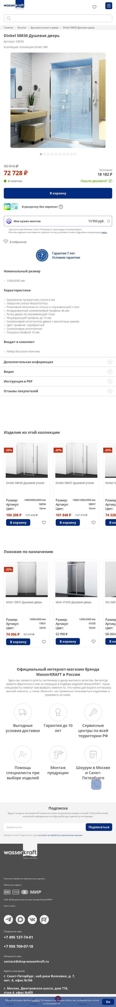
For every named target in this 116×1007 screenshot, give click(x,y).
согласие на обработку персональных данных (60, 835)
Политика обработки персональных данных (24, 878)
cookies (36, 1000)
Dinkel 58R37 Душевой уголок (75, 483)
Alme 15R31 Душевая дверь (24, 602)
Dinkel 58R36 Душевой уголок (25, 483)
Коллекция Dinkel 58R (33, 47)
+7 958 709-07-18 (18, 946)
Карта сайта (9, 905)
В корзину (58, 193)
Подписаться (99, 827)
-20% (8, 450)
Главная (8, 27)
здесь (104, 232)
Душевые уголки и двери (45, 27)
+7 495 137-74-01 (18, 937)
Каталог (21, 27)
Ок (108, 1002)
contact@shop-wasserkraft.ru (26, 961)
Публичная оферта (12, 885)
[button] (41, 154)
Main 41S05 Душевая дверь (73, 602)
